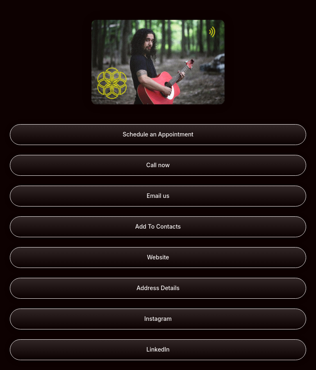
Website (158, 257)
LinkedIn (158, 349)
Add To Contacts (158, 226)
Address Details (158, 287)
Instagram (158, 318)
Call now (158, 164)
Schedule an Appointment (158, 134)
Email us (158, 195)
